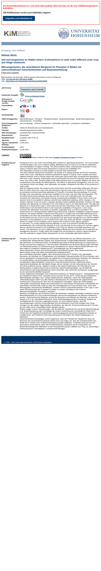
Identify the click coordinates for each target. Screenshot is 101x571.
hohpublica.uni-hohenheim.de (19, 18)
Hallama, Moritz (9, 55)
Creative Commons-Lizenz (64, 157)
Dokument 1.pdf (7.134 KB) (32, 89)
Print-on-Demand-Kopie (35, 96)
